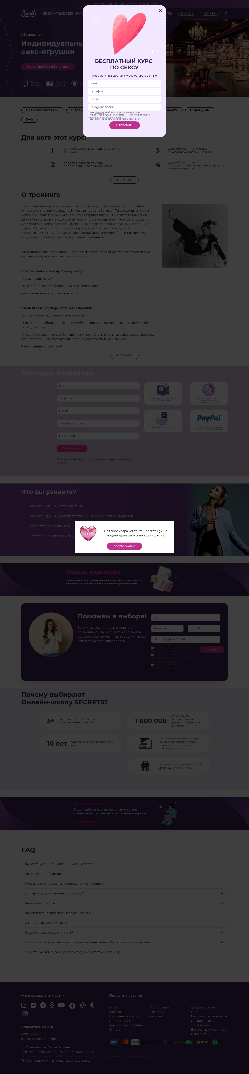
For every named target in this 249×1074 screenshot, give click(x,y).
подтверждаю (124, 546)
